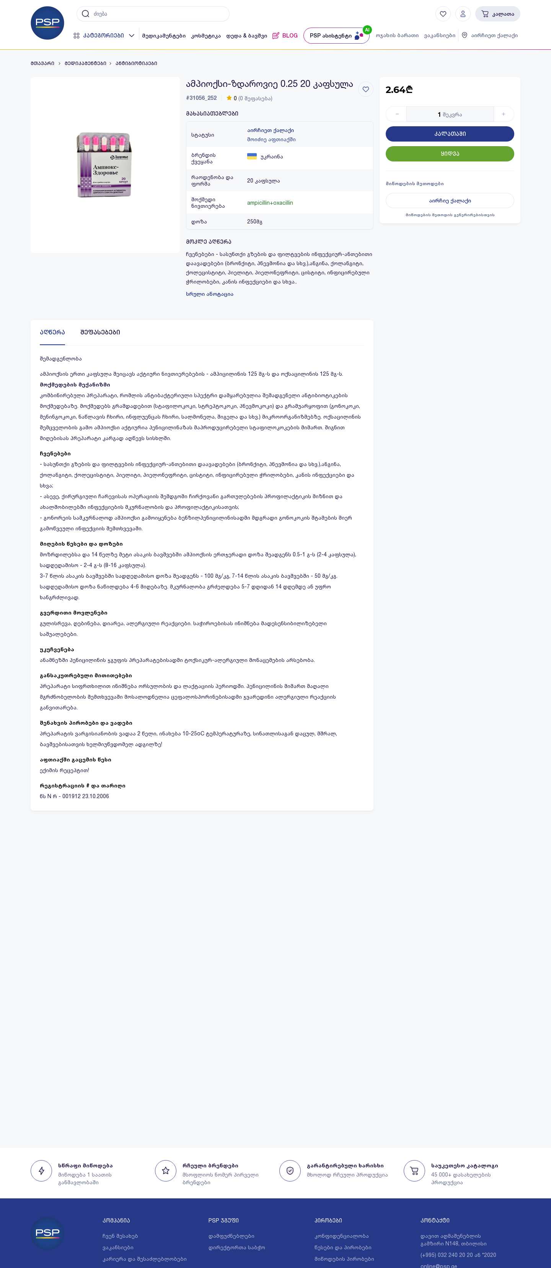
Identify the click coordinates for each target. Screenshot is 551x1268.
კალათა (497, 14)
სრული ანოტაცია (209, 294)
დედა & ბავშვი (246, 36)
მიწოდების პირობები (344, 1258)
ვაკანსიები (439, 35)
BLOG (285, 35)
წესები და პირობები (343, 1247)
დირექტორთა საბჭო (237, 1247)
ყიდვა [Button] (450, 154)
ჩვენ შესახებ (120, 1235)
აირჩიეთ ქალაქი (270, 130)
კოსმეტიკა (206, 36)
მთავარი (43, 63)
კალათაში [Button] (450, 134)
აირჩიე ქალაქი (450, 200)
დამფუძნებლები (231, 1235)
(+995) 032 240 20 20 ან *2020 (458, 1255)
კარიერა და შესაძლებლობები (145, 1258)
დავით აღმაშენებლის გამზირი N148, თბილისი (454, 1239)
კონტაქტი (435, 1220)
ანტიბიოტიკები (136, 63)
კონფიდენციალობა (342, 1235)
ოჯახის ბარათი (397, 35)
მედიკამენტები (164, 36)
